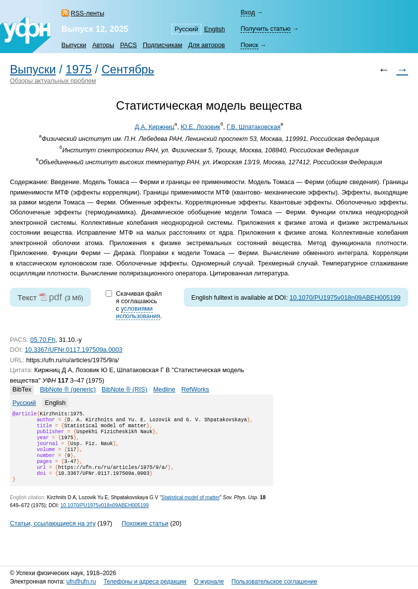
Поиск (249, 45)
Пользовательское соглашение (274, 581)
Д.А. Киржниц (155, 127)
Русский (186, 29)
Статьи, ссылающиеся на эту (53, 535)
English (214, 29)
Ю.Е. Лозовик (200, 127)
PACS (128, 45)
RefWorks (195, 389)
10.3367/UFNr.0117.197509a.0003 (73, 349)
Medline (164, 389)
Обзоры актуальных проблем (53, 80)
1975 (78, 69)
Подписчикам (162, 45)
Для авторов (206, 45)
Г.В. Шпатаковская (254, 127)
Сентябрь (128, 69)
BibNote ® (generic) (68, 389)
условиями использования (138, 312)
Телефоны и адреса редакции (145, 581)
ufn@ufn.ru (81, 581)
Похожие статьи (144, 535)
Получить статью (265, 28)
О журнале (209, 581)
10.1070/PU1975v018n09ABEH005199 (345, 297)
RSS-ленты (87, 13)
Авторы (103, 45)
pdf (55, 297)
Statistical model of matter (190, 509)
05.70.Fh (43, 339)
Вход (247, 12)
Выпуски (73, 45)
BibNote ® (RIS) (124, 389)
